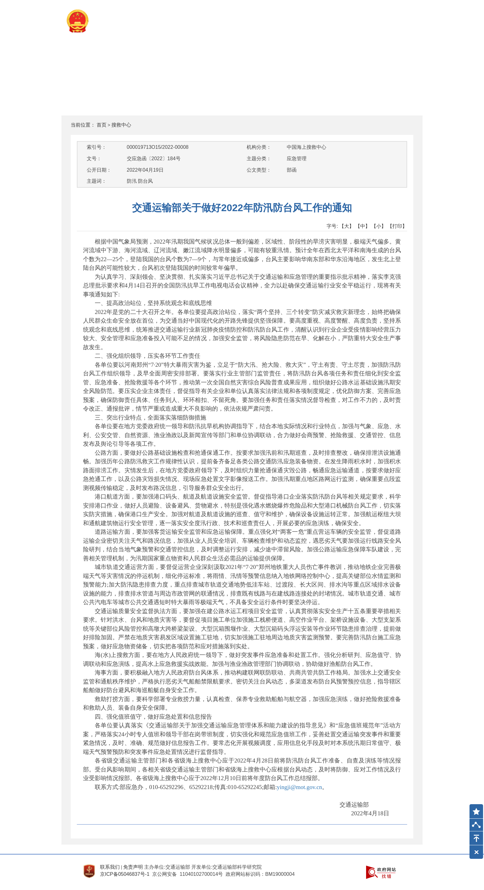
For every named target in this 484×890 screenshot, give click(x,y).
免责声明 (133, 867)
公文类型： (259, 170)
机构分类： (259, 147)
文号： (94, 158)
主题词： (96, 181)
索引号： (96, 147)
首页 (101, 124)
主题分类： (259, 158)
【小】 (378, 226)
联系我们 (110, 867)
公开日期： (99, 170)
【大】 (346, 226)
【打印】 (397, 226)
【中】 (362, 226)
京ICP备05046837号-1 (124, 874)
